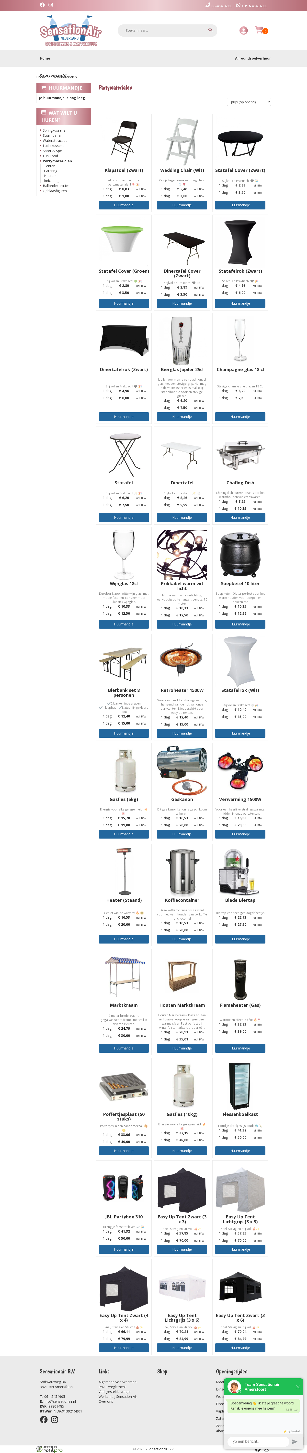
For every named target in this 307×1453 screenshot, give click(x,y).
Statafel (124, 483)
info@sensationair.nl (58, 1401)
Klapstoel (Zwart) (124, 170)
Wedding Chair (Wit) (182, 170)
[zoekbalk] (167, 30)
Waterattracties (55, 140)
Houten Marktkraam (182, 1005)
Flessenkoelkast (240, 1114)
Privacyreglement (112, 1386)
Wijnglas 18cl (124, 583)
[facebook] (43, 5)
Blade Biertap (240, 900)
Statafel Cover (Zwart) (240, 170)
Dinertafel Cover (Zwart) (182, 273)
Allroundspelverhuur (253, 58)
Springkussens (54, 130)
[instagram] (52, 5)
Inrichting (51, 180)
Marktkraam (124, 1005)
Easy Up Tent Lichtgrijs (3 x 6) (182, 1317)
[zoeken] (210, 30)
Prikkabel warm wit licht (182, 586)
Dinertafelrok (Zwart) (124, 369)
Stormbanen (52, 135)
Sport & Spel (53, 150)
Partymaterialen (57, 161)
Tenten (49, 166)
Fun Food (50, 156)
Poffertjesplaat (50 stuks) (124, 1116)
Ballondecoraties (56, 185)
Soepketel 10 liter (240, 583)
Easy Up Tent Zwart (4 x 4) (123, 1317)
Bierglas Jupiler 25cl (182, 369)
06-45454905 (52, 1396)
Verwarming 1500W (240, 799)
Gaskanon (182, 799)
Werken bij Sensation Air (118, 1396)
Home (45, 58)
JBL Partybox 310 (124, 1217)
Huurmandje (65, 88)
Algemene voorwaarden (117, 1382)
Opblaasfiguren (55, 190)
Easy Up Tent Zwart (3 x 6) (240, 1317)
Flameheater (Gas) (240, 1005)
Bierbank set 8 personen (124, 692)
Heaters (50, 175)
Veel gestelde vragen (115, 1391)
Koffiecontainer (182, 900)
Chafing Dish (240, 483)
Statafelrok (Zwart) (240, 271)
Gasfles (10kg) (182, 1114)
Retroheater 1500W (182, 690)
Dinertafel (182, 483)
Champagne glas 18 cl (240, 369)
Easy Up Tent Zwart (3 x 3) (182, 1219)
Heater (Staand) (124, 900)
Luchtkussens (53, 145)
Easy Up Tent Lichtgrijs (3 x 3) (240, 1219)
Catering (50, 170)
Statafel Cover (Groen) (124, 271)
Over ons (106, 1401)
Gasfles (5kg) (124, 799)
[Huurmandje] (259, 32)
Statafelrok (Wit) (240, 690)
